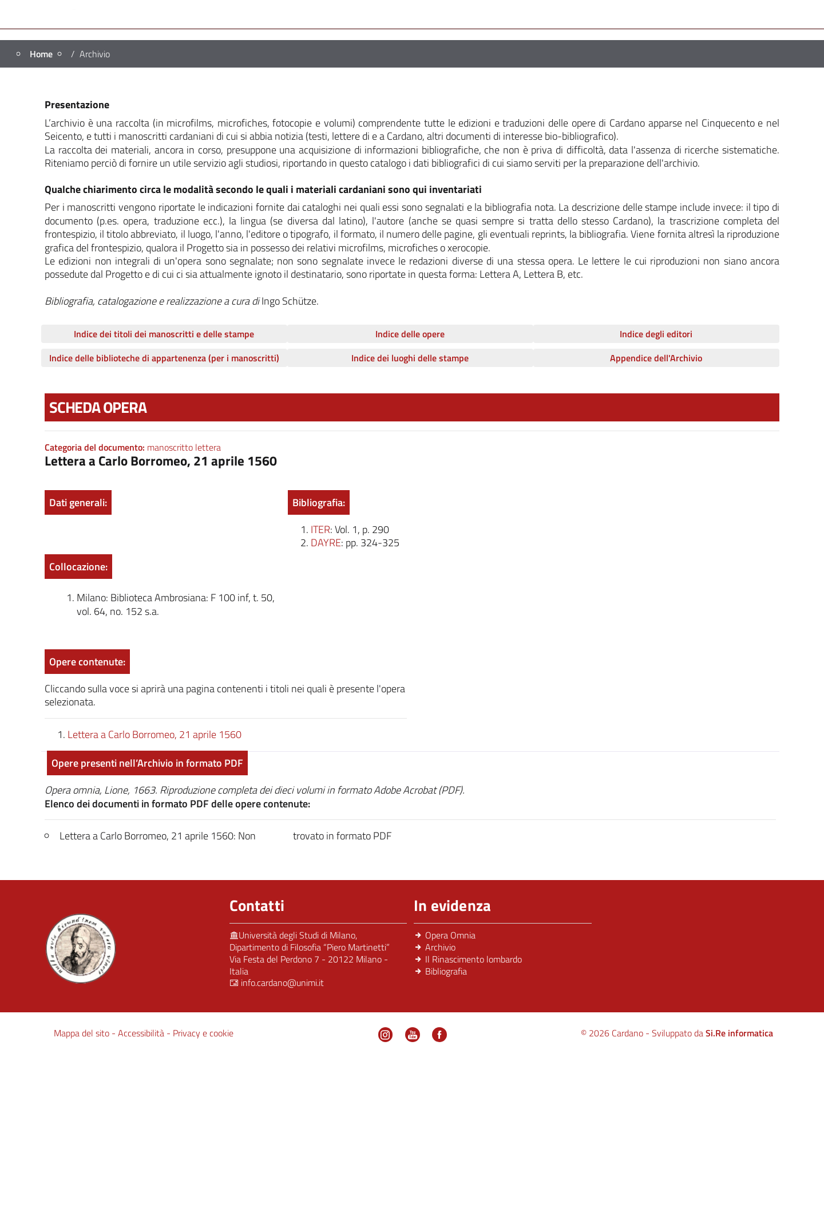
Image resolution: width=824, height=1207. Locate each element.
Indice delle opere (410, 483)
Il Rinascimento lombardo (473, 1108)
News (416, 175)
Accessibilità (142, 1182)
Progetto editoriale (265, 156)
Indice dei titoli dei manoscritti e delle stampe (164, 483)
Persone (173, 156)
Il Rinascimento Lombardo (403, 156)
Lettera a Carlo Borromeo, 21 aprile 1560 (154, 882)
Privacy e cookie (203, 1182)
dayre (326, 691)
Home (120, 156)
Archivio (615, 156)
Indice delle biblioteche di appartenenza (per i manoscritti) (164, 507)
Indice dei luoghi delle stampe (410, 507)
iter (320, 678)
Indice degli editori (656, 483)
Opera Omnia (528, 156)
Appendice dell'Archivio (656, 507)
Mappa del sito (83, 1182)
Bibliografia (694, 156)
